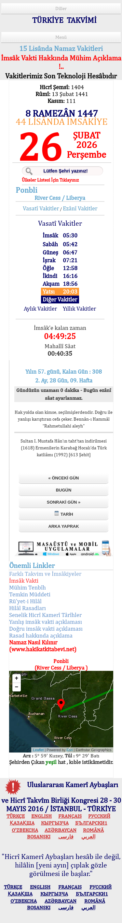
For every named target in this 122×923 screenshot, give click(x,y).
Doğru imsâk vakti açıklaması (46, 628)
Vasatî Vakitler (41, 208)
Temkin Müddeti (29, 594)
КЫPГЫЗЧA (55, 823)
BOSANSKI (38, 837)
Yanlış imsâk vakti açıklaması (45, 621)
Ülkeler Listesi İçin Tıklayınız (50, 180)
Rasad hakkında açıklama (41, 635)
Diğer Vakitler (60, 299)
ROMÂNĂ (93, 830)
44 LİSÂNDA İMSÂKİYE (62, 121)
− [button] (17, 687)
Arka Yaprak (63, 526)
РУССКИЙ (99, 816)
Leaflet (38, 750)
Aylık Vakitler (40, 308)
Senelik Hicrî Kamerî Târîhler (45, 614)
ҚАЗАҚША (22, 823)
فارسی (66, 837)
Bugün (64, 490)
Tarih (63, 513)
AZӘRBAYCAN (60, 830)
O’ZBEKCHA (25, 830)
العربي (88, 837)
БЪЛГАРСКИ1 (91, 823)
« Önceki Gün (63, 478)
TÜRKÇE (16, 816)
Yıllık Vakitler (79, 308)
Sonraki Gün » (63, 502)
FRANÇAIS (70, 816)
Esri (70, 750)
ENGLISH (41, 816)
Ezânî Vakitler (80, 208)
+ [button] (17, 678)
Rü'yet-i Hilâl (25, 601)
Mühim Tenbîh (27, 587)
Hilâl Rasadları (27, 608)
